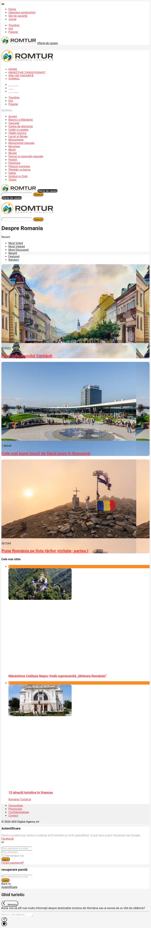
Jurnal (12, 19)
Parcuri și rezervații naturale (25, 156)
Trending (13, 25)
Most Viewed (16, 246)
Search (38, 194)
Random (13, 259)
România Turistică (19, 799)
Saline (12, 173)
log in (5, 859)
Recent (12, 253)
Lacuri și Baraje (18, 136)
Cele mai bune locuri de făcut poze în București (45, 453)
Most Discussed (18, 249)
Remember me (15, 855)
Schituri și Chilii (18, 176)
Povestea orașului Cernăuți (26, 355)
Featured (13, 256)
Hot (10, 28)
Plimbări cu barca (19, 169)
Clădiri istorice (17, 133)
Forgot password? (12, 862)
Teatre (12, 179)
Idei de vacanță (17, 16)
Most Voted (15, 243)
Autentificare (9, 887)
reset (5, 880)
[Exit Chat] (9, 903)
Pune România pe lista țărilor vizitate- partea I (44, 550)
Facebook (7, 838)
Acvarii (12, 116)
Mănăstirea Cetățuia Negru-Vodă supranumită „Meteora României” (57, 676)
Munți (12, 149)
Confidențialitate (18, 812)
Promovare (15, 809)
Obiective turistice (21, 12)
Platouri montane (19, 166)
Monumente (16, 139)
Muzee (12, 153)
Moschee (14, 146)
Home (12, 9)
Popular (13, 32)
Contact (13, 815)
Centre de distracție (20, 126)
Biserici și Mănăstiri (20, 119)
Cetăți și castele (18, 129)
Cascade (13, 123)
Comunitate (15, 805)
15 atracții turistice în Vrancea (30, 792)
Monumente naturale (21, 143)
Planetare (14, 163)
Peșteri (12, 159)
